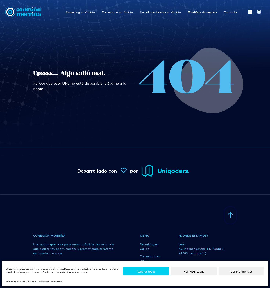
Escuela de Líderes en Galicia (160, 12)
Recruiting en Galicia (80, 12)
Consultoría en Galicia (117, 12)
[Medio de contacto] (203, 248)
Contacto (230, 12)
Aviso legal (56, 281)
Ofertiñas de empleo (202, 12)
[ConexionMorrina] (22, 11)
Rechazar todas (194, 271)
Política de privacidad (38, 281)
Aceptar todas (146, 271)
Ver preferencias (242, 271)
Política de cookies (15, 281)
